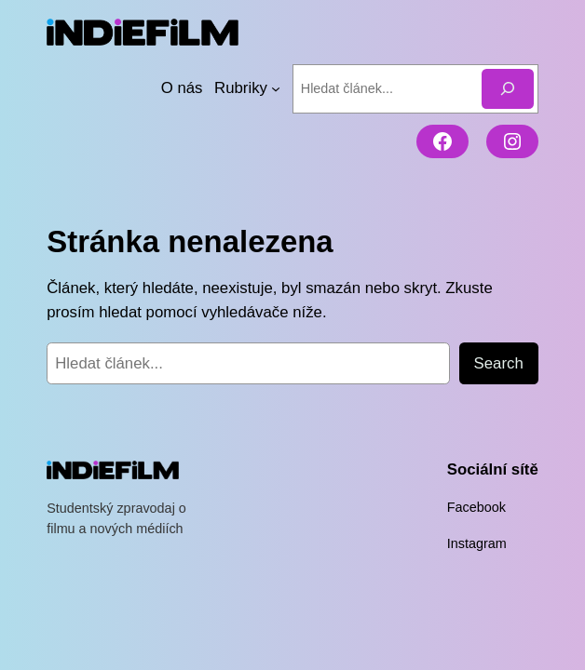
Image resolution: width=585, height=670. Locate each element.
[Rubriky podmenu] (275, 87)
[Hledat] (508, 88)
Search (499, 362)
